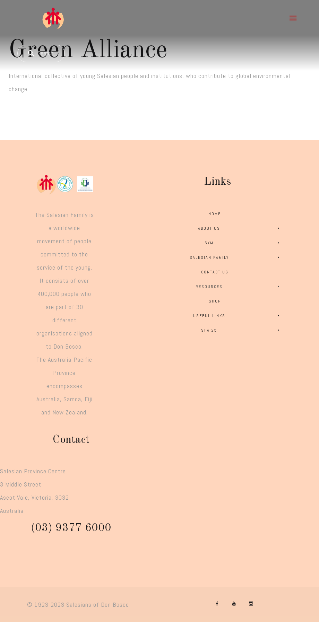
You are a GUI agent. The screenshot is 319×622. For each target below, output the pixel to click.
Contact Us (215, 272)
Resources (239, 286)
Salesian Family (236, 257)
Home (214, 214)
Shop (215, 301)
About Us (240, 228)
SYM (243, 243)
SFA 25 (241, 330)
